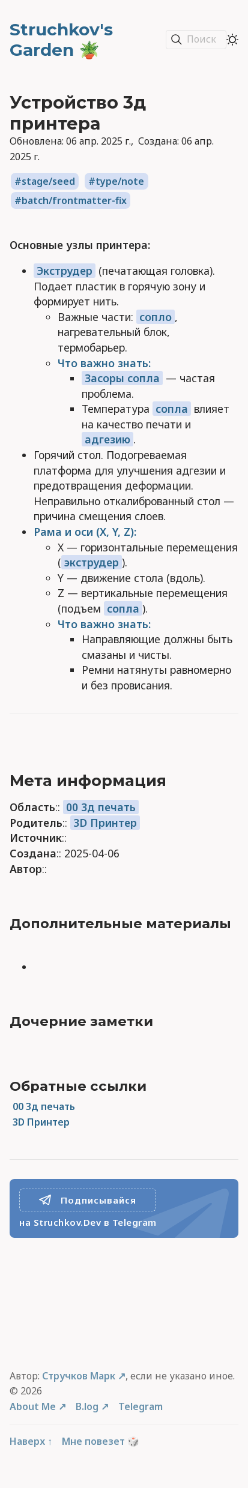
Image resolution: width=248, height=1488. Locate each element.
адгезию (107, 439)
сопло (155, 317)
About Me (33, 1406)
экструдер (91, 562)
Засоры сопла (122, 378)
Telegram (140, 1406)
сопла (172, 408)
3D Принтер (105, 822)
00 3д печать (101, 807)
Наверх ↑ (31, 1441)
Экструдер (64, 270)
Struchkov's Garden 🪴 (61, 39)
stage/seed (48, 181)
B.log (87, 1406)
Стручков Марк (78, 1375)
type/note (119, 181)
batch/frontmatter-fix (74, 200)
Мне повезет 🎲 (100, 1441)
